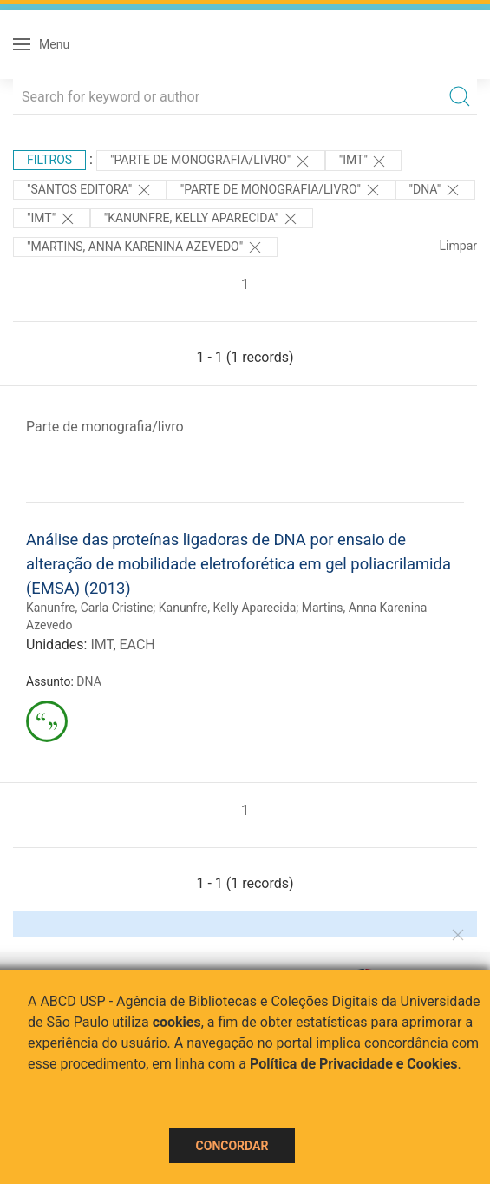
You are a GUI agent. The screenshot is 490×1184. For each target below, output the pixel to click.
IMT (101, 644)
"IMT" (364, 161)
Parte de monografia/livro (105, 426)
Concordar (232, 1146)
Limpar (458, 246)
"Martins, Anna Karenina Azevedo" (145, 247)
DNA (88, 681)
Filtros (49, 160)
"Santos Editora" (90, 190)
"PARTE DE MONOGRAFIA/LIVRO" (210, 161)
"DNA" (435, 190)
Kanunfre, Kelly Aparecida (228, 608)
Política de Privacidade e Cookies (354, 1064)
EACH (137, 644)
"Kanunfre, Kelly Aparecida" (201, 218)
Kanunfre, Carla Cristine (89, 608)
